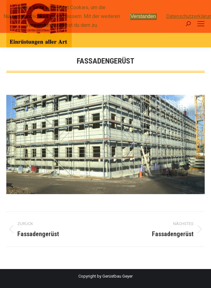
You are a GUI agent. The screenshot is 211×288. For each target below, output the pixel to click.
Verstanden (143, 16)
